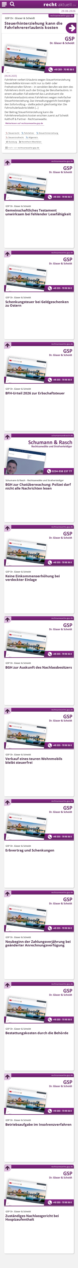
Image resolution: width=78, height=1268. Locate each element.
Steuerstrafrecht (16, 137)
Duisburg (13, 141)
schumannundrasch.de (62, 435)
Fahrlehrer (29, 133)
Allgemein (33, 137)
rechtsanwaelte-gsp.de (61, 15)
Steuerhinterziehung (48, 133)
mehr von (23, 147)
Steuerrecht (13, 133)
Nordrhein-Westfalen (31, 141)
